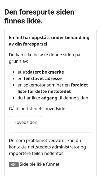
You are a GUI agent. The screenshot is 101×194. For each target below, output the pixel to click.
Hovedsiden (25, 122)
